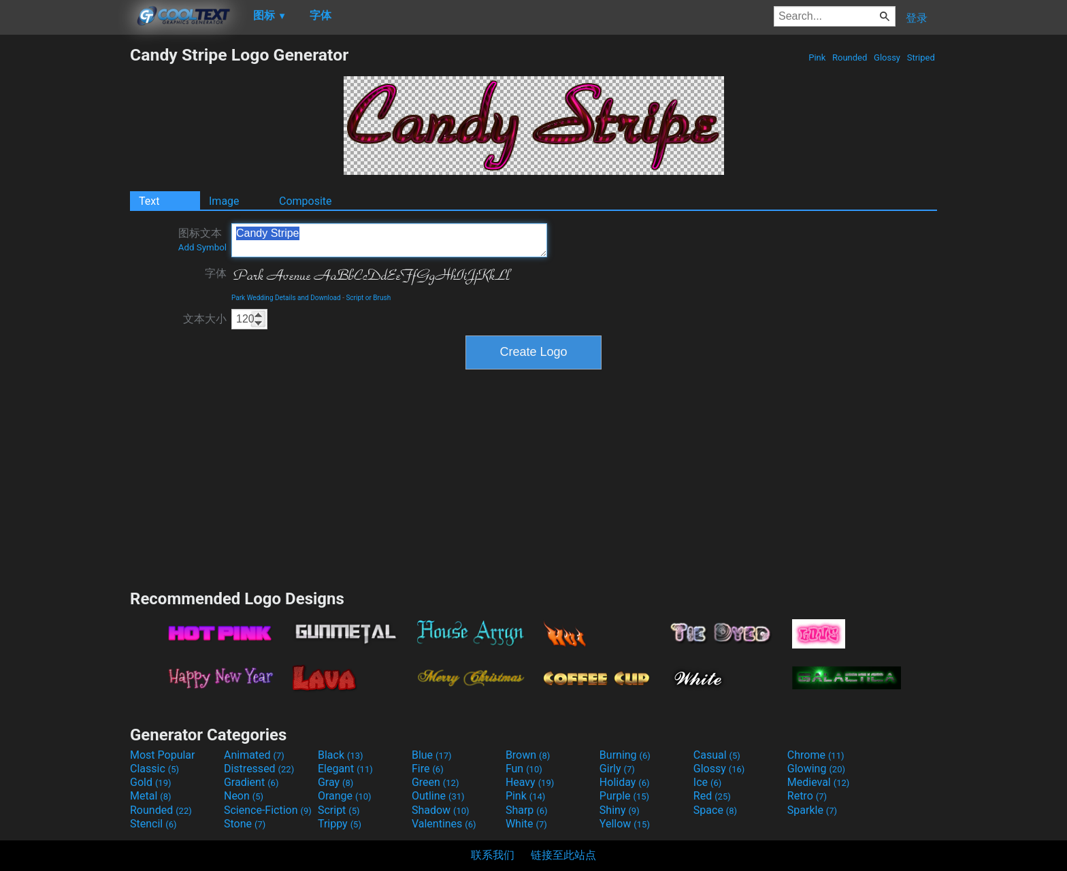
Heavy (530, 782)
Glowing (816, 768)
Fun (524, 768)
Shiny (620, 810)
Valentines (444, 823)
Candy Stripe (389, 240)
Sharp (527, 810)
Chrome (815, 755)
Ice (707, 782)
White (526, 823)
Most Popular (162, 755)
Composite (305, 201)
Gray (335, 782)
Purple (624, 795)
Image (224, 201)
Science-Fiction (268, 810)
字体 (216, 273)
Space (715, 810)
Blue (432, 755)
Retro (807, 795)
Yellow (625, 823)
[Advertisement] (64, 249)
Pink (817, 57)
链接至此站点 (563, 855)
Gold (150, 782)
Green (435, 782)
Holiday (625, 782)
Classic (154, 768)
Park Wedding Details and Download (286, 297)
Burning (625, 755)
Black (340, 755)
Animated (254, 755)
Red (712, 795)
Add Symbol (202, 247)
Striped (920, 57)
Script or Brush (368, 297)
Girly (617, 768)
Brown (528, 755)
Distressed (259, 768)
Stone (244, 823)
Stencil (153, 823)
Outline (438, 795)
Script (339, 810)
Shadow (441, 810)
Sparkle (812, 810)
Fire (428, 768)
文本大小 (205, 318)
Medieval (818, 782)
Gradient (251, 782)
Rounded (850, 57)
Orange (345, 795)
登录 (917, 18)
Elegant (345, 768)
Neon (243, 795)
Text (149, 201)
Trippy (339, 823)
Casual (716, 755)
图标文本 (202, 239)
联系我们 (492, 855)
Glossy (887, 57)
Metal (150, 795)
